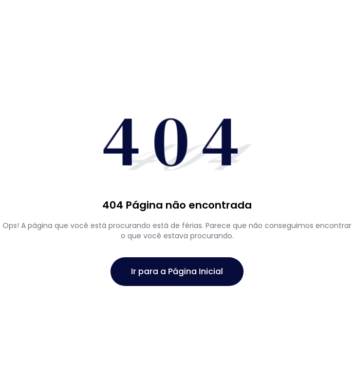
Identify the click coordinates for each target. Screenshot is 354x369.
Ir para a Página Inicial (177, 271)
